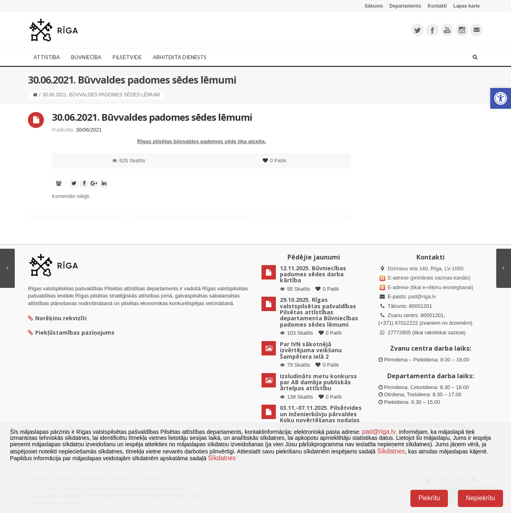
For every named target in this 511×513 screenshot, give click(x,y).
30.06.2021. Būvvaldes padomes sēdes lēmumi (152, 117)
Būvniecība (86, 57)
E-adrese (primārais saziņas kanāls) (429, 278)
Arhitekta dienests (179, 57)
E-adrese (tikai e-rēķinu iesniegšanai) (429, 287)
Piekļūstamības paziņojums (71, 332)
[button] (500, 98)
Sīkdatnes (391, 451)
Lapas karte (466, 6)
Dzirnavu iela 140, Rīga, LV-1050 (425, 268)
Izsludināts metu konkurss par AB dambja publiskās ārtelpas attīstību (318, 382)
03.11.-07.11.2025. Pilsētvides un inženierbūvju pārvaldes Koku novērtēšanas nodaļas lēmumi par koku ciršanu (321, 417)
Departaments (405, 6)
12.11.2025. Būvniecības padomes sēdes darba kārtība (313, 274)
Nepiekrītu (480, 498)
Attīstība (47, 57)
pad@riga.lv (422, 296)
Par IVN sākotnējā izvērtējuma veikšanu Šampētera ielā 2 (311, 350)
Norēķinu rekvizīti (57, 318)
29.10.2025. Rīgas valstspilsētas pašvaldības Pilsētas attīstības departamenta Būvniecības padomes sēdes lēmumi (319, 312)
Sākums (373, 6)
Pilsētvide (127, 57)
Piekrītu (429, 498)
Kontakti (437, 6)
